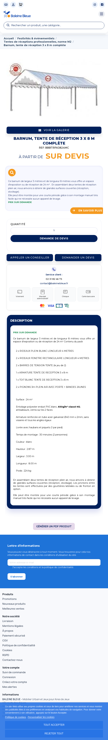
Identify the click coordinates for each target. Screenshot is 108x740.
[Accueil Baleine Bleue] (49, 14)
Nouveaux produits (14, 602)
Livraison (7, 619)
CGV (5, 639)
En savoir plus (87, 210)
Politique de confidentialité (18, 643)
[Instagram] (94, 4)
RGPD (5, 653)
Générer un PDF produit (54, 524)
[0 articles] (21, 4)
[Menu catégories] (101, 14)
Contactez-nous (12, 658)
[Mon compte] (13, 4)
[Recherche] (54, 25)
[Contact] (6, 4)
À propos (7, 629)
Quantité (18, 224)
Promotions (9, 597)
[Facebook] (102, 4)
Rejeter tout (54, 733)
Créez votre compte (14, 680)
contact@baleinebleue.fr (54, 283)
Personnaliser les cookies (41, 717)
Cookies (7, 648)
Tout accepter (54, 725)
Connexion (9, 675)
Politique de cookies (15, 717)
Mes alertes (9, 685)
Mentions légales (12, 624)
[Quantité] (54, 230)
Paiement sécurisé (13, 634)
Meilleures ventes (13, 607)
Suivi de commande (14, 670)
